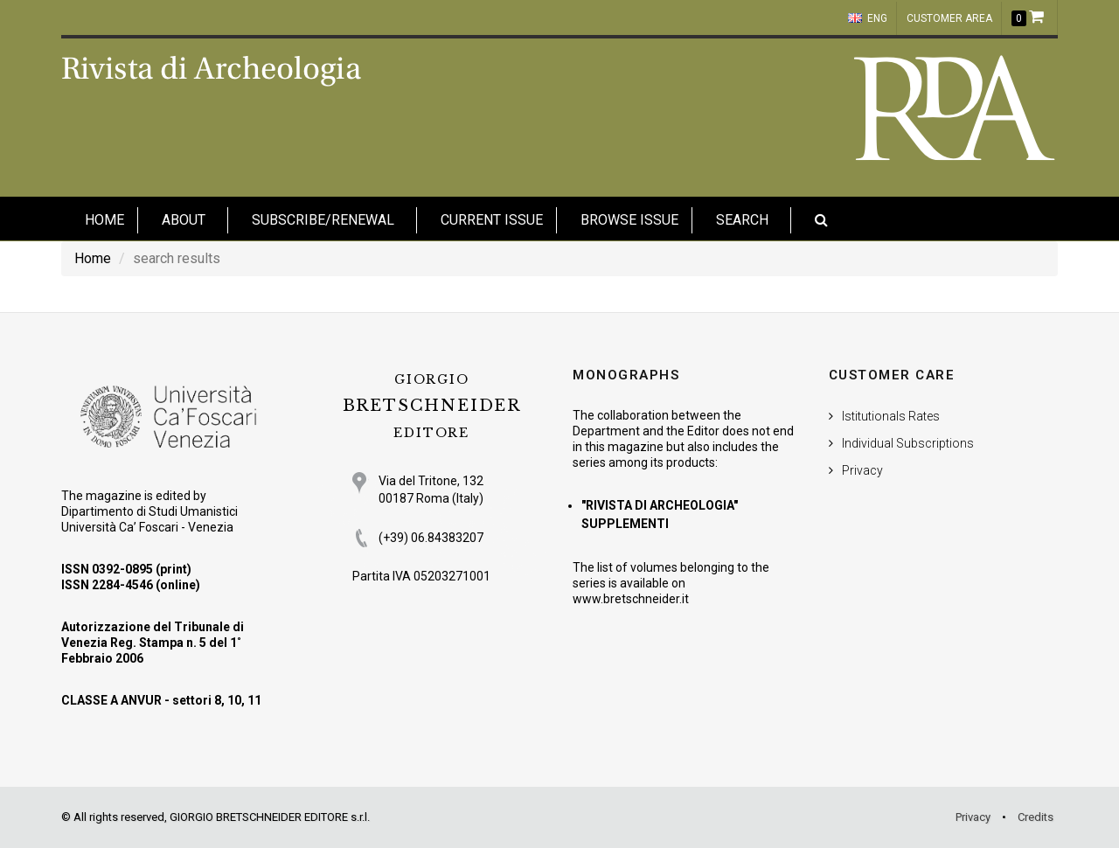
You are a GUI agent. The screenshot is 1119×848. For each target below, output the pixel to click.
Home (92, 258)
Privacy (862, 470)
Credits (1035, 817)
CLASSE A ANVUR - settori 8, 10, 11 (161, 700)
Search (742, 220)
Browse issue (629, 220)
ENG (867, 18)
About (183, 220)
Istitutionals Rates (891, 416)
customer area (949, 18)
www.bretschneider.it (631, 599)
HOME (104, 220)
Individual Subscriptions (908, 443)
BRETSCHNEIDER (432, 406)
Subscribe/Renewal (323, 220)
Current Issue (492, 220)
